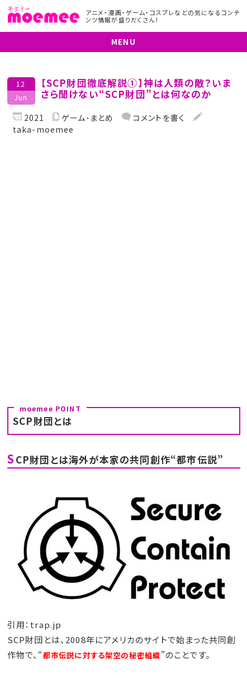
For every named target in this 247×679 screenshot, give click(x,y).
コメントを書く (158, 117)
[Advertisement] (123, 266)
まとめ (102, 118)
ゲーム (73, 118)
